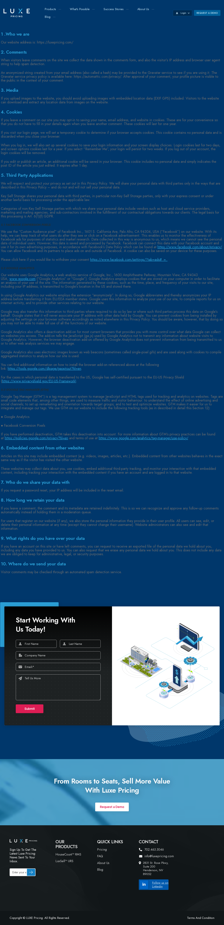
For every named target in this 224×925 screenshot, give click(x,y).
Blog (47, 17)
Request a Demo (207, 13)
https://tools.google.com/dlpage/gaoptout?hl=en (44, 368)
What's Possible (80, 9)
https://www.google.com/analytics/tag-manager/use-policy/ (143, 438)
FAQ (100, 856)
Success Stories (113, 9)
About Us (143, 9)
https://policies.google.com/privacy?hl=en (36, 438)
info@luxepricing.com (156, 856)
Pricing (102, 850)
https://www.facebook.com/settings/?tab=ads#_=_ (128, 259)
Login (183, 13)
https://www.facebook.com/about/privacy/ (190, 247)
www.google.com (22, 278)
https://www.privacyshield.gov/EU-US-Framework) (39, 381)
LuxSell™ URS (64, 861)
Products (50, 9)
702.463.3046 (151, 850)
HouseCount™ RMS (68, 855)
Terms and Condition (200, 918)
